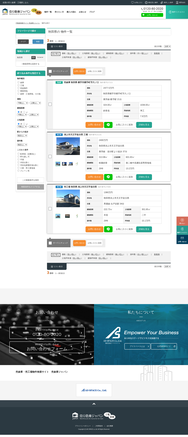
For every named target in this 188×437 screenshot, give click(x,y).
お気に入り (138, 2)
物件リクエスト (178, 12)
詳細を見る (144, 125)
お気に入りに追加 (102, 71)
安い (100, 57)
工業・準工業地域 (27, 168)
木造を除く (25, 162)
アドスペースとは (136, 347)
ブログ (92, 12)
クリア (23, 42)
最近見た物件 (153, 2)
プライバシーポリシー (83, 428)
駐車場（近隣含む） (28, 154)
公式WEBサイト (163, 347)
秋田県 (20, 57)
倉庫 (22, 82)
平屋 (22, 160)
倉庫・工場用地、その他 (30, 94)
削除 (33, 57)
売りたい (182, 211)
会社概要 (110, 428)
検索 (38, 42)
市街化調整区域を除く (29, 165)
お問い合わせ (152, 15)
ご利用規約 (99, 428)
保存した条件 (168, 2)
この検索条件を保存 (30, 180)
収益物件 (24, 88)
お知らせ (82, 12)
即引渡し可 (25, 157)
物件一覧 (48, 12)
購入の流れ (71, 12)
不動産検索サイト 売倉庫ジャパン (28, 23)
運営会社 (182, 2)
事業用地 (24, 91)
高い (105, 57)
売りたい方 (59, 12)
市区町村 (40, 57)
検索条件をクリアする (30, 187)
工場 (22, 85)
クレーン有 (25, 171)
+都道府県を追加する (30, 64)
